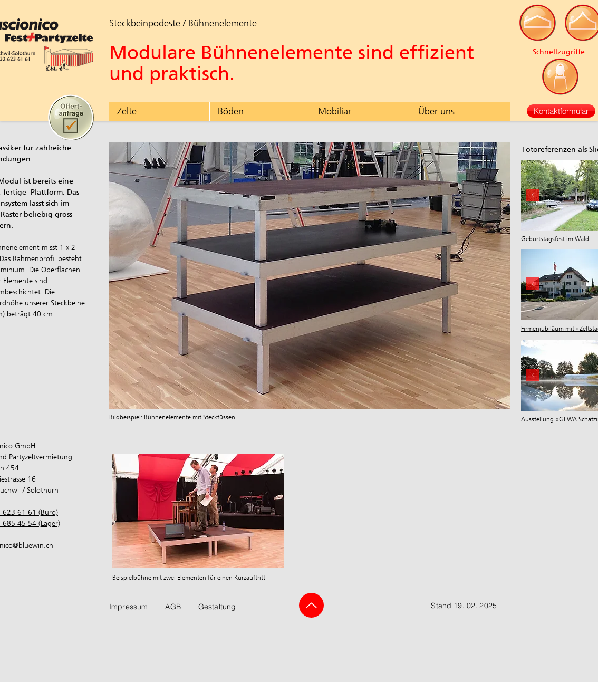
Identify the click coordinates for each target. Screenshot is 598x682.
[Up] (311, 605)
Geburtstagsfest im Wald (555, 239)
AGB (172, 606)
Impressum (128, 606)
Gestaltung (217, 606)
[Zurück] (532, 376)
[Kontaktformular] (561, 111)
